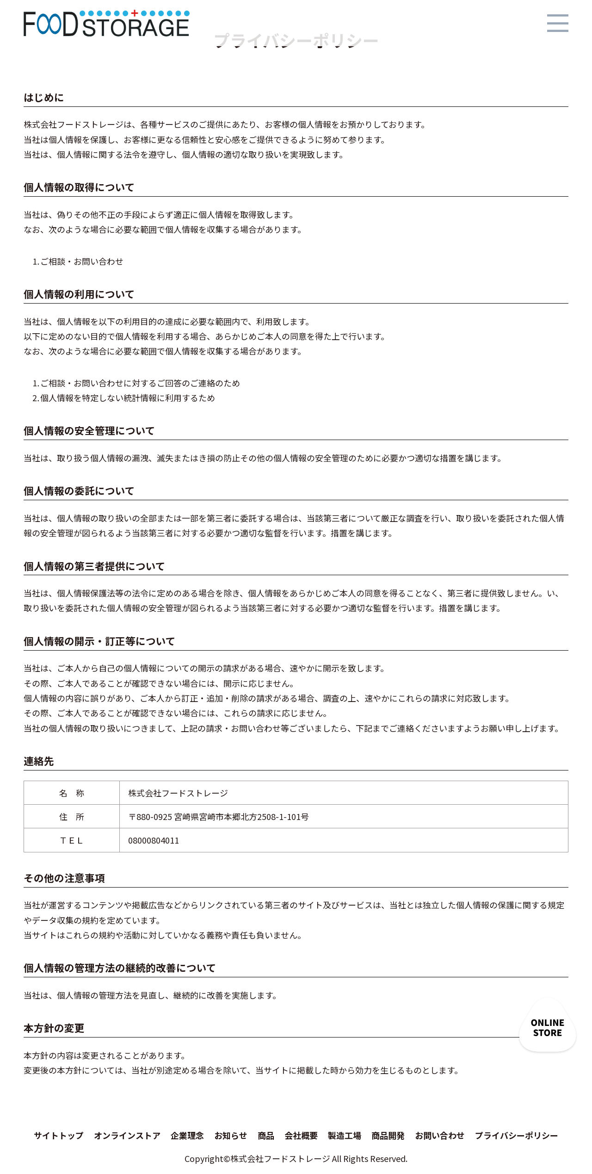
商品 (266, 1135)
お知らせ (230, 1135)
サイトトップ (59, 1135)
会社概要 (301, 1135)
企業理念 (187, 1135)
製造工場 (344, 1135)
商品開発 (388, 1135)
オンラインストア (127, 1135)
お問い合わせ (440, 1135)
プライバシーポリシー (516, 1135)
